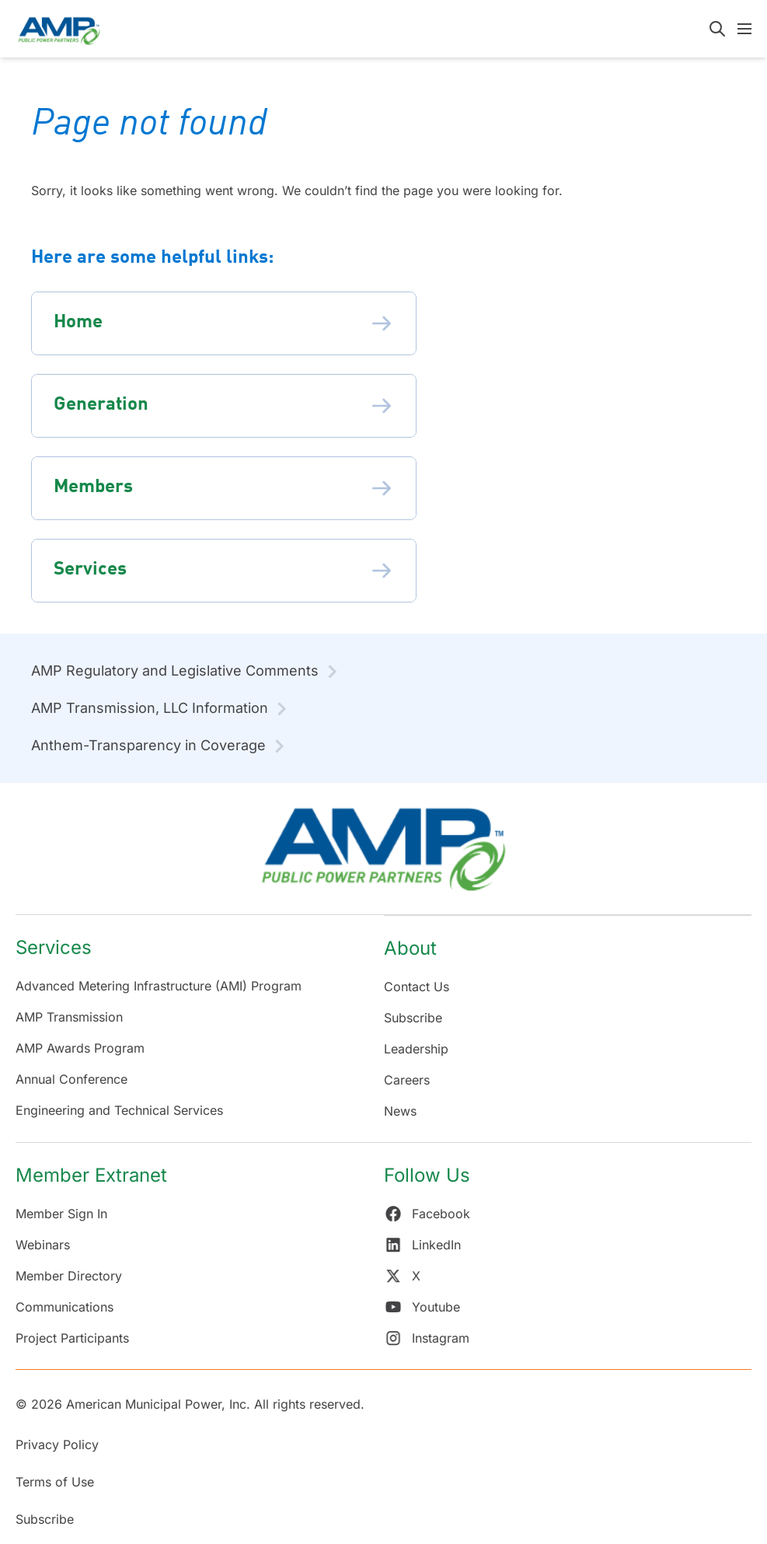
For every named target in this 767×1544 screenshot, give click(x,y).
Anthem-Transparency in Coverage (148, 745)
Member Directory (69, 1276)
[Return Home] (383, 856)
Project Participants (72, 1338)
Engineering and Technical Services (119, 1110)
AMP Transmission (69, 1017)
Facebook (427, 1213)
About (410, 948)
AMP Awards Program (80, 1048)
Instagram (426, 1338)
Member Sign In (61, 1213)
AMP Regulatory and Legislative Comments (175, 670)
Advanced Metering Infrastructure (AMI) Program (159, 986)
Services (54, 947)
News (400, 1111)
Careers (407, 1080)
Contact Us (416, 986)
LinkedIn (422, 1244)
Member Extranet (91, 1175)
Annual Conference (71, 1079)
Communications (64, 1307)
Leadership (416, 1049)
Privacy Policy (57, 1444)
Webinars (43, 1244)
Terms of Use (55, 1482)
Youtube (422, 1307)
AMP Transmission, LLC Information (149, 708)
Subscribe (413, 1017)
